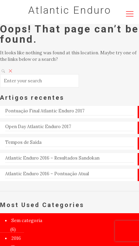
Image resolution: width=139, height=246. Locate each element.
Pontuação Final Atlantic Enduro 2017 (44, 111)
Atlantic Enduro (69, 10)
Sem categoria (26, 220)
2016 (16, 238)
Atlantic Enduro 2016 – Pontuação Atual (47, 174)
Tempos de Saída (23, 142)
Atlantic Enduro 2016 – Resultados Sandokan (52, 158)
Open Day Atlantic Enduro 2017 (38, 126)
